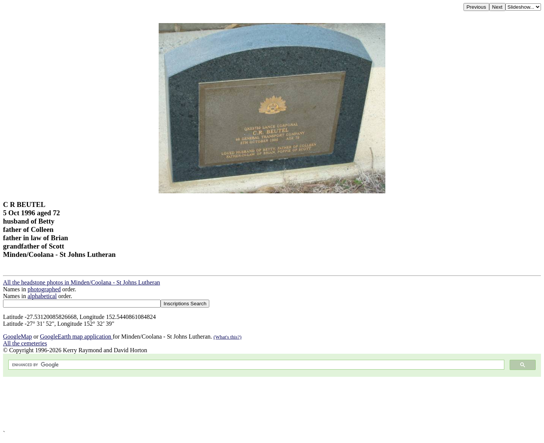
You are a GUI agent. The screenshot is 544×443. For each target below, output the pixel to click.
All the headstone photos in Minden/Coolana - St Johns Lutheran (81, 282)
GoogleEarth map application (76, 336)
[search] (255, 365)
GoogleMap (17, 336)
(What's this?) (227, 337)
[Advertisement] (229, 403)
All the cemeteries (25, 343)
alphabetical (42, 296)
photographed (44, 289)
